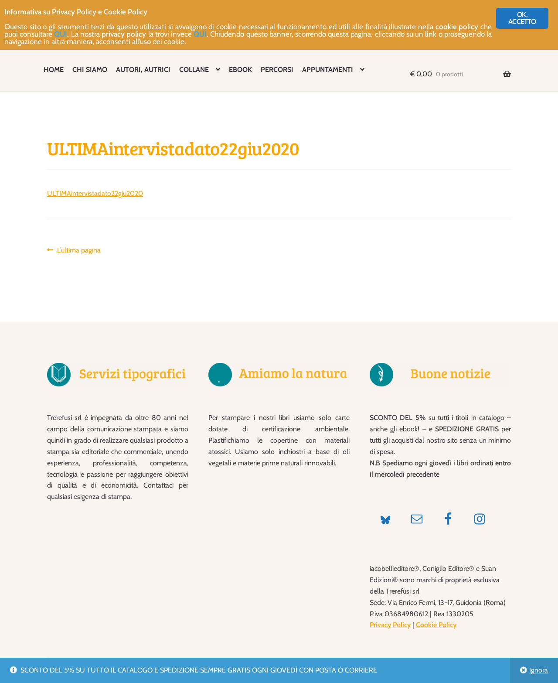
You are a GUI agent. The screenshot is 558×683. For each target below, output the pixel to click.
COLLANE (194, 69)
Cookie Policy (436, 625)
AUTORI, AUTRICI (143, 69)
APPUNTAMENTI (327, 69)
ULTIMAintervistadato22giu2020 (95, 193)
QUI (60, 34)
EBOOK (240, 69)
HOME (54, 69)
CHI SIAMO (89, 69)
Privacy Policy (390, 625)
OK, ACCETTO (522, 18)
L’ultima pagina (79, 250)
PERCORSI (277, 69)
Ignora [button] (538, 670)
